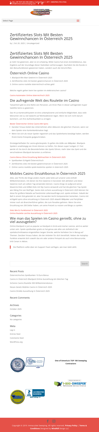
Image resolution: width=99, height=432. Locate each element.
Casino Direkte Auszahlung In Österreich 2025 (30, 291)
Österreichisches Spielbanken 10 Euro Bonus (29, 275)
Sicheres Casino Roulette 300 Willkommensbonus (31, 283)
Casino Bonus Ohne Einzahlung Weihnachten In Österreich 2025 (38, 157)
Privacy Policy (71, 425)
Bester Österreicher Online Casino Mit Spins (29, 124)
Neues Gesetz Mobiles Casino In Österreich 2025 (31, 287)
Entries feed (15, 334)
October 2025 (16, 309)
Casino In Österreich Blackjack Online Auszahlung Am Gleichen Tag (39, 279)
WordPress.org (16, 342)
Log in (12, 330)
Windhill (55, 428)
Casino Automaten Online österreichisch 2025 (30, 95)
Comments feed (17, 338)
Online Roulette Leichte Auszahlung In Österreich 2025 (33, 213)
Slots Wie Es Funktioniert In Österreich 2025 (29, 210)
